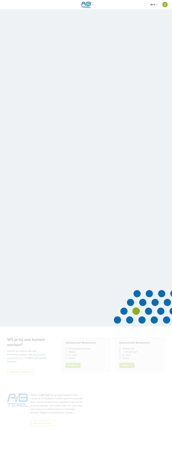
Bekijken (73, 366)
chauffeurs (37, 355)
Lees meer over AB (43, 423)
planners (11, 359)
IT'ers (20, 359)
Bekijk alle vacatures (20, 372)
